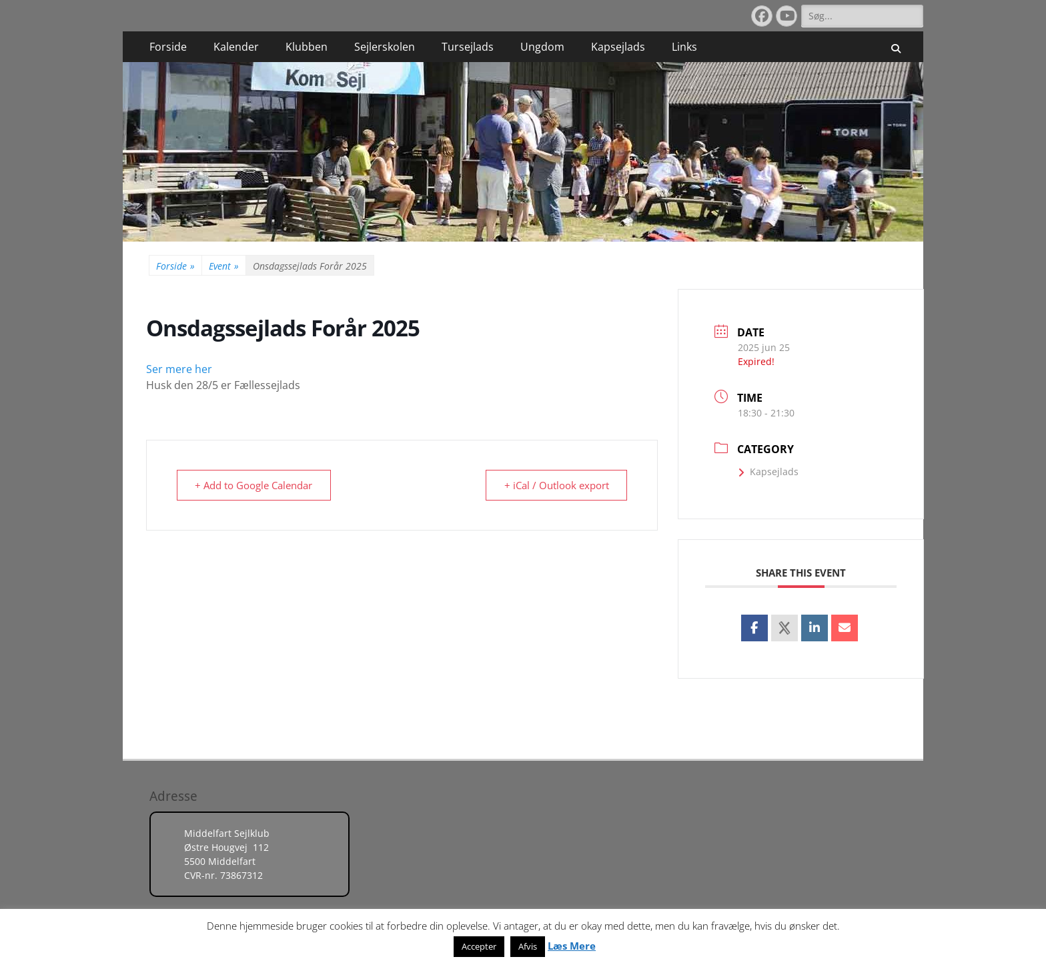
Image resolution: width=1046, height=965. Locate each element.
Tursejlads (468, 46)
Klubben (307, 46)
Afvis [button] (527, 946)
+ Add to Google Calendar (255, 485)
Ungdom (542, 46)
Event (224, 266)
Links (684, 46)
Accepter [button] (479, 946)
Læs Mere (572, 945)
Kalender (236, 46)
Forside (168, 46)
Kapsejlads (618, 46)
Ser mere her (179, 369)
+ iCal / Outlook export (555, 485)
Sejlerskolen (384, 46)
